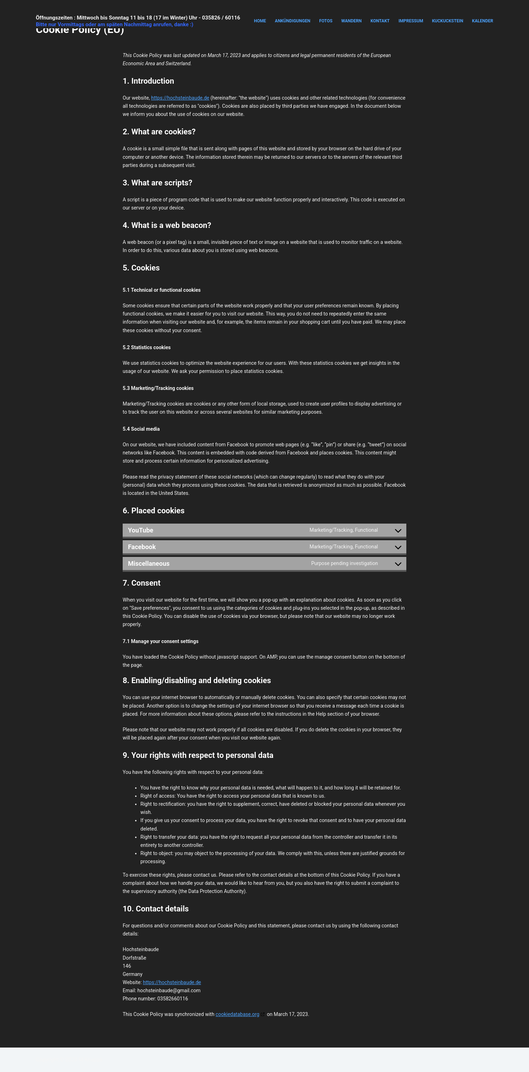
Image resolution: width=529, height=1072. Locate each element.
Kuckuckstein (447, 20)
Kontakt (380, 20)
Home (260, 20)
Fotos (325, 20)
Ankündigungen (292, 20)
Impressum (411, 20)
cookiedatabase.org (237, 1014)
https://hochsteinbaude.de (180, 98)
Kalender (482, 20)
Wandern (351, 20)
